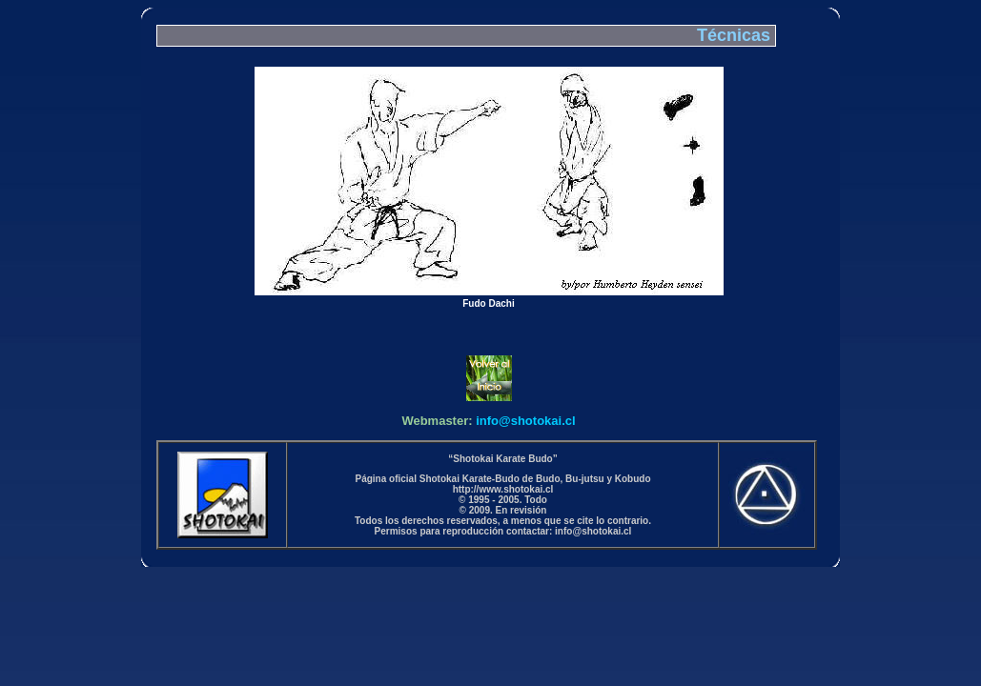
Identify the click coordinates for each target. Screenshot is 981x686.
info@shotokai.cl (525, 421)
